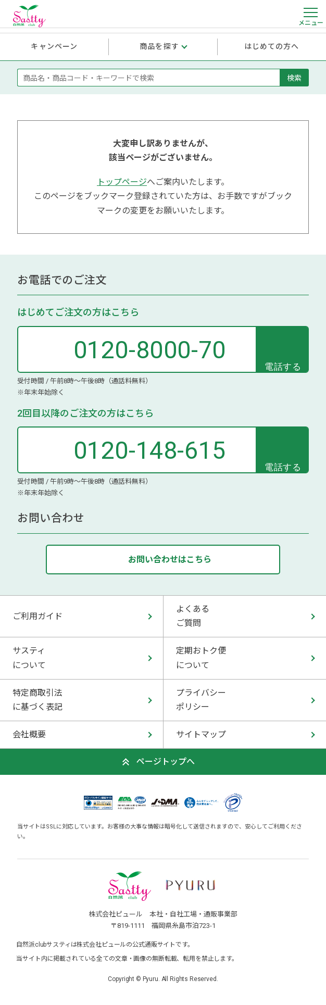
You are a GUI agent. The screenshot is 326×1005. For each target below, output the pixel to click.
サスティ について (29, 658)
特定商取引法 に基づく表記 (37, 700)
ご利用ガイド (37, 616)
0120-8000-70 (149, 350)
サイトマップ (201, 734)
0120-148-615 (149, 450)
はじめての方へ (271, 46)
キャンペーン (54, 46)
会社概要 (29, 734)
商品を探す (159, 46)
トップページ (122, 182)
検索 (294, 77)
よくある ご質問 (192, 616)
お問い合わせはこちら (169, 559)
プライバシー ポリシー (201, 700)
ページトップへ (165, 762)
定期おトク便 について (201, 658)
